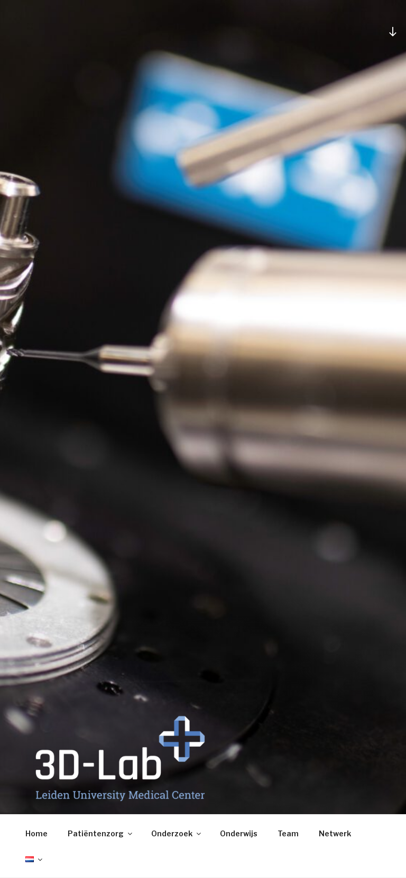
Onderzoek (176, 833)
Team (288, 833)
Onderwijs (238, 833)
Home (36, 833)
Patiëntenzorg (101, 833)
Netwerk (335, 833)
